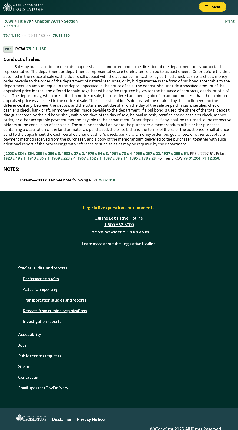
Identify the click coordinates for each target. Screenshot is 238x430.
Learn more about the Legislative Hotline (119, 243)
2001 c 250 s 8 (48, 153)
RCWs (8, 21)
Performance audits (41, 278)
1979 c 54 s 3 (97, 153)
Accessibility (29, 334)
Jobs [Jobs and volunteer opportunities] (22, 345)
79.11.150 (36, 49)
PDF (8, 49)
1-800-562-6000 (119, 224)
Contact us (28, 377)
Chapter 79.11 (47, 21)
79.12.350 (210, 158)
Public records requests (39, 355)
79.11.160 (61, 35)
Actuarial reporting (40, 289)
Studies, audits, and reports (42, 267)
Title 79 (24, 21)
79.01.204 (191, 158)
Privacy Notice (91, 419)
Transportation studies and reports (54, 299)
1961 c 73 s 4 (121, 153)
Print (230, 21)
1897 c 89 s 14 (115, 158)
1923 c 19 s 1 (14, 158)
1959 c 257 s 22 (147, 153)
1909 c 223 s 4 (63, 158)
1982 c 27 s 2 (73, 153)
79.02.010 (106, 180)
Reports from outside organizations (55, 310)
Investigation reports (42, 321)
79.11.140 (11, 35)
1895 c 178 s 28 (142, 158)
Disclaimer (62, 419)
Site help (26, 366)
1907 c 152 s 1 (89, 158)
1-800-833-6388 (138, 232)
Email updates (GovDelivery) (44, 387)
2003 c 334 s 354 (20, 153)
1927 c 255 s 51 (175, 153)
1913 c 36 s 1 (38, 158)
